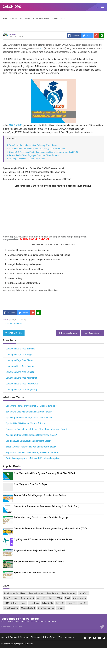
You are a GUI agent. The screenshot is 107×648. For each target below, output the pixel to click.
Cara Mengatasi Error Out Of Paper (31, 484)
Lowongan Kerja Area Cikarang (20, 366)
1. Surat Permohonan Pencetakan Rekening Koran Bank (32, 145)
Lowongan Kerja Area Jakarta (20, 372)
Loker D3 (60, 603)
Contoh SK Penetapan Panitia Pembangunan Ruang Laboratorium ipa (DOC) (50, 528)
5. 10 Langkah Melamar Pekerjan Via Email (26, 158)
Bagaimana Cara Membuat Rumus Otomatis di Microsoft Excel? (36, 429)
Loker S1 (83, 603)
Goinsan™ (29, 644)
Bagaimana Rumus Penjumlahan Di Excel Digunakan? (31, 406)
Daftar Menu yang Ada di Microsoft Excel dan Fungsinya (33, 458)
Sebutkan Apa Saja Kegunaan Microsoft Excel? (28, 441)
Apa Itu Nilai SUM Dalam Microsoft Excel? (26, 423)
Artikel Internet (27, 598)
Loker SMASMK (11, 608)
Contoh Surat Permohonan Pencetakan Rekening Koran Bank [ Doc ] (46, 506)
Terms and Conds (66, 637)
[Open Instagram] (94, 637)
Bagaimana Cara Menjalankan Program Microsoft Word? (33, 452)
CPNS (59, 598)
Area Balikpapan (36, 593)
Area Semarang (69, 593)
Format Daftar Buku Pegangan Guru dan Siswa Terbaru (40, 495)
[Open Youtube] (99, 637)
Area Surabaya (10, 598)
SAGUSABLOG (15, 125)
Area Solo (83, 593)
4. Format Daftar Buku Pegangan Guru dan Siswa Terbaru (33, 155)
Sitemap (24, 637)
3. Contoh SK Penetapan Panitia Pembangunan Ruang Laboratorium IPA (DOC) (42, 152)
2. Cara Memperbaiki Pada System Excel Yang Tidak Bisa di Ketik (36, 148)
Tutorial (60, 608)
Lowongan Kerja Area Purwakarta (22, 383)
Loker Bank (34, 603)
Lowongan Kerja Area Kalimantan (21, 378)
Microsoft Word (28, 608)
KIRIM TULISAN (10, 603)
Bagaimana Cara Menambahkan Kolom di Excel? (29, 411)
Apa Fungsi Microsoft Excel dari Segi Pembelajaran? (31, 435)
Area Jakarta (52, 593)
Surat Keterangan (46, 608)
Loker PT (71, 603)
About (4, 637)
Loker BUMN (47, 603)
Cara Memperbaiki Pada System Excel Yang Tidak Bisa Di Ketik (44, 473)
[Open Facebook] (85, 637)
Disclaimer (35, 637)
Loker (23, 603)
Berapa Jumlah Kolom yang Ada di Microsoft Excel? (31, 446)
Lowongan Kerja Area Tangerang (21, 389)
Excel (67, 598)
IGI (42, 48)
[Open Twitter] (89, 637)
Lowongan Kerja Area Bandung (20, 348)
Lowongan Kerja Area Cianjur (19, 360)
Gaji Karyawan (79, 598)
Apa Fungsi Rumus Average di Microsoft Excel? (29, 417)
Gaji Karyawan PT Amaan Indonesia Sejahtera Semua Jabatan (43, 539)
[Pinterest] (96, 35)
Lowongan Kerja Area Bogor (19, 354)
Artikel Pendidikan (14, 323)
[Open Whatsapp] (104, 637)
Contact (13, 637)
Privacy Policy (49, 637)
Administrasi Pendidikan (14, 593)
